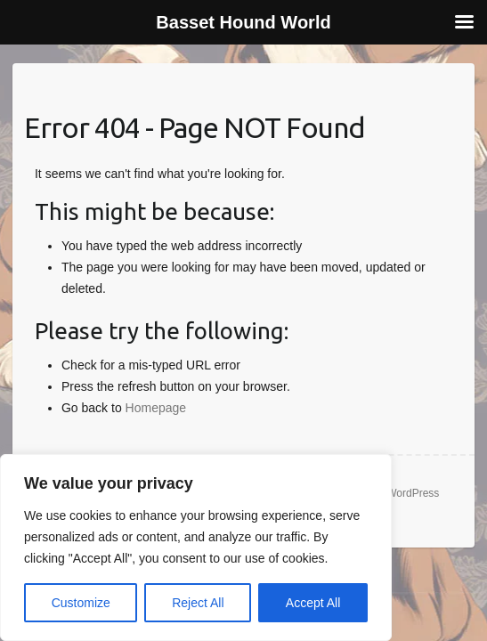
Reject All (197, 603)
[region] (196, 547)
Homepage (156, 408)
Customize (81, 603)
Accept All (313, 603)
